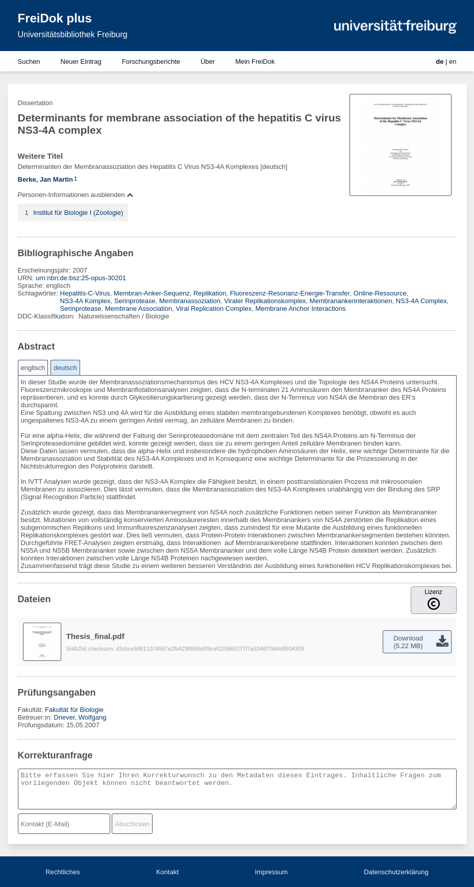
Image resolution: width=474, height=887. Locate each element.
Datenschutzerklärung (396, 872)
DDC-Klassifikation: (47, 316)
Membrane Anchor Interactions (300, 308)
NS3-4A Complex (421, 301)
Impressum (271, 872)
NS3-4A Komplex (85, 301)
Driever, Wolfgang (80, 717)
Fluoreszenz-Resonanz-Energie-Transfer (290, 293)
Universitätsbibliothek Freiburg (73, 34)
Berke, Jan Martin (45, 179)
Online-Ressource (380, 293)
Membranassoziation (189, 301)
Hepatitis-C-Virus (85, 293)
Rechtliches (62, 872)
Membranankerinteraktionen (351, 301)
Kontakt (167, 872)
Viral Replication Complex (214, 308)
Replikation (209, 293)
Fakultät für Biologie (74, 709)
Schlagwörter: (39, 293)
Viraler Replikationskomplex (265, 301)
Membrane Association (138, 308)
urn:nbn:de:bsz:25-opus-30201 (81, 278)
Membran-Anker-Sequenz (152, 293)
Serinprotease (135, 301)
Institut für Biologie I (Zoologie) (78, 212)
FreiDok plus (55, 18)
